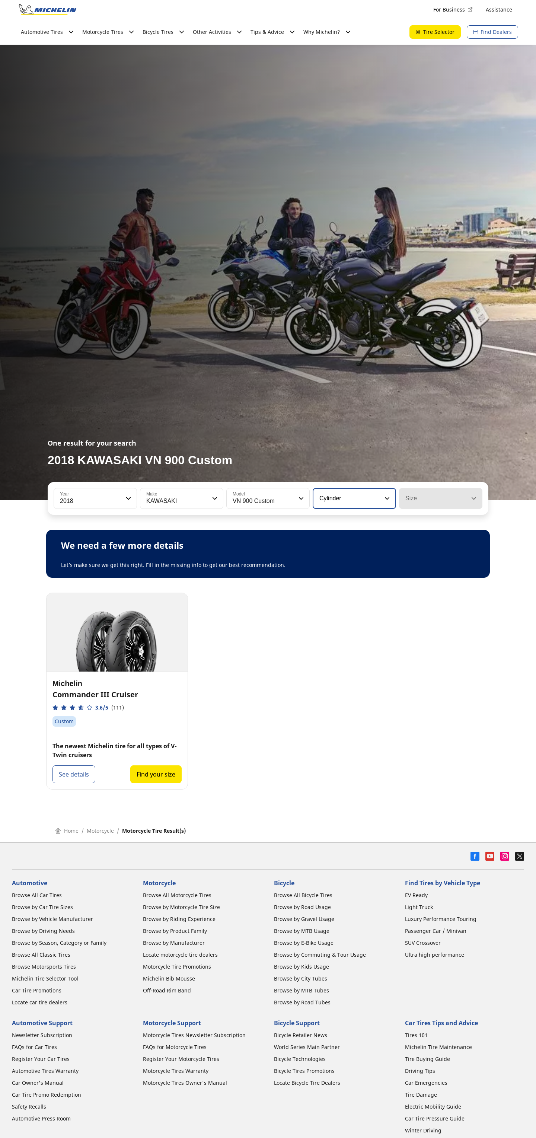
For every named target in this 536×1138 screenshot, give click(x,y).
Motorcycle (100, 830)
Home (67, 830)
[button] (128, 498)
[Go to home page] (47, 9)
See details (74, 774)
